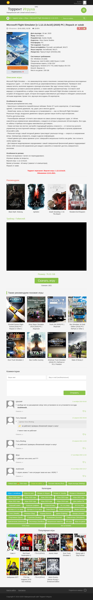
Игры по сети (29, 493)
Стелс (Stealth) (14, 513)
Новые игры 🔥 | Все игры (17, 483)
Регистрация (78, 3)
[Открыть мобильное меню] (84, 10)
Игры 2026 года (14, 497)
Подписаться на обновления (17, 68)
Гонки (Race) (50, 509)
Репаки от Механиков (77, 493)
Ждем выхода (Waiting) (76, 483)
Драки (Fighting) (61, 513)
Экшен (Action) (79, 509)
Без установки (66, 526)
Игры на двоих (80, 521)
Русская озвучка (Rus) (56, 483)
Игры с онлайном (14, 493)
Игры (26, 18)
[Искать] (84, 18)
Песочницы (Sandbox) (37, 521)
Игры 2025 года (30, 497)
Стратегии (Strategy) (34, 517)
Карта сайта (11, 590)
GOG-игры (25, 526)
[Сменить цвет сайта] (8, 2)
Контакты (22, 590)
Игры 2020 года (30, 501)
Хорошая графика (32, 505)
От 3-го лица (79, 505)
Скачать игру (46, 280)
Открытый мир (49, 505)
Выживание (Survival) (54, 517)
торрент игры (17, 18)
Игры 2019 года (46, 501)
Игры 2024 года (46, 497)
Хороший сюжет (14, 505)
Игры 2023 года (62, 497)
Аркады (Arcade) (78, 513)
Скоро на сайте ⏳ (37, 483)
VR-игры (69, 521)
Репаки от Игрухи (43, 493)
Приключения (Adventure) (17, 521)
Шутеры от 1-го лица (15, 509)
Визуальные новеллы (55, 521)
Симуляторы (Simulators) (75, 517)
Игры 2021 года (14, 501)
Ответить (18, 411)
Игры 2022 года (78, 497)
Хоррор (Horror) (45, 513)
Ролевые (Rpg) (29, 513)
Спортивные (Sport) (16, 517)
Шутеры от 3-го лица (34, 509)
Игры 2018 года (62, 501)
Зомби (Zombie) (64, 509)
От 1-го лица (64, 505)
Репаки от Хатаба (59, 493)
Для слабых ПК (78, 501)
